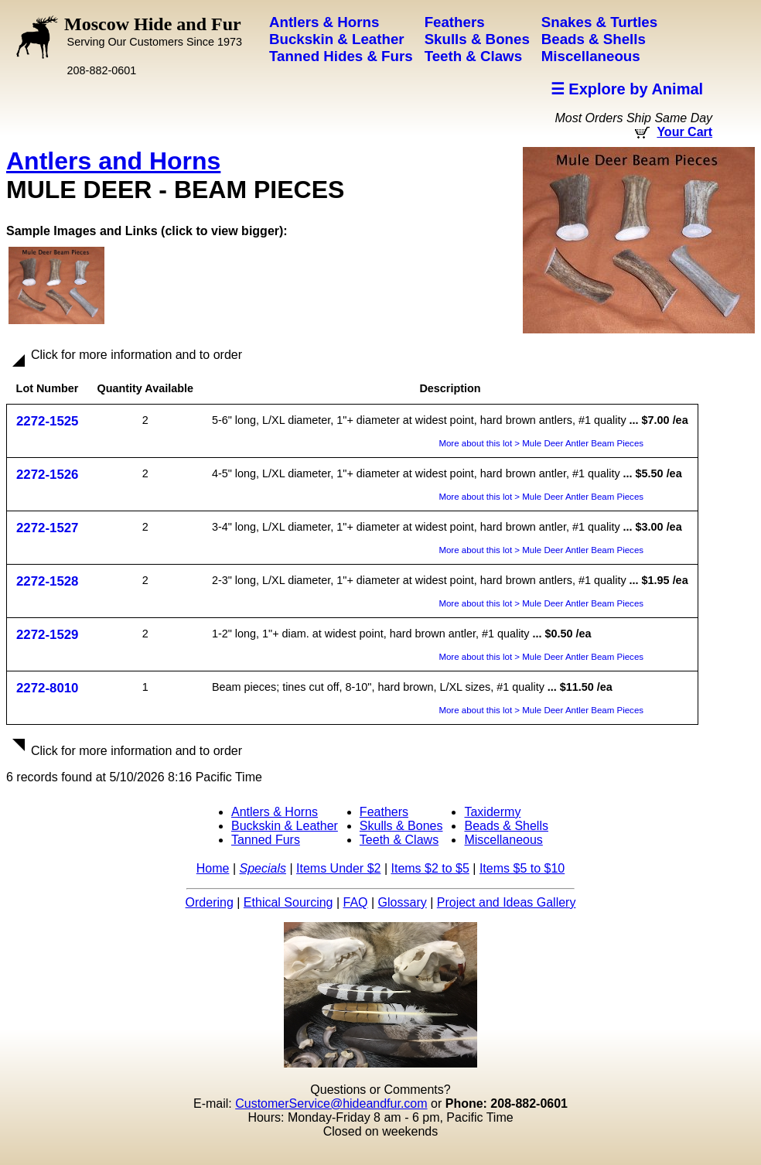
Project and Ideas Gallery (506, 902)
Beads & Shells (506, 825)
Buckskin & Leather (284, 825)
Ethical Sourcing (288, 902)
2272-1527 (47, 528)
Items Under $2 (338, 868)
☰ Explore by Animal (627, 88)
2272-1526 (47, 474)
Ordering (210, 902)
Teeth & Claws (399, 839)
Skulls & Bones (401, 825)
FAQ (355, 902)
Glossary (402, 902)
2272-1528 (47, 581)
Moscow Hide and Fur (153, 31)
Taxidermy (492, 811)
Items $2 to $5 (430, 868)
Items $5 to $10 (522, 868)
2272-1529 (47, 634)
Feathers (384, 811)
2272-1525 (47, 421)
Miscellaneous (503, 839)
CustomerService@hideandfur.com (331, 1103)
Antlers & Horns (274, 811)
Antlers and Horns (113, 161)
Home (213, 868)
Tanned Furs (265, 839)
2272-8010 (47, 688)
